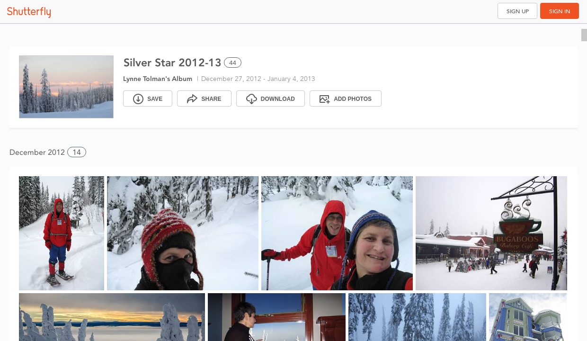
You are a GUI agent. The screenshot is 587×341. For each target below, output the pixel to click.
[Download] (270, 98)
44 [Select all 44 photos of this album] (232, 62)
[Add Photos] (346, 98)
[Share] (204, 98)
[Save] (147, 98)
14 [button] (76, 152)
